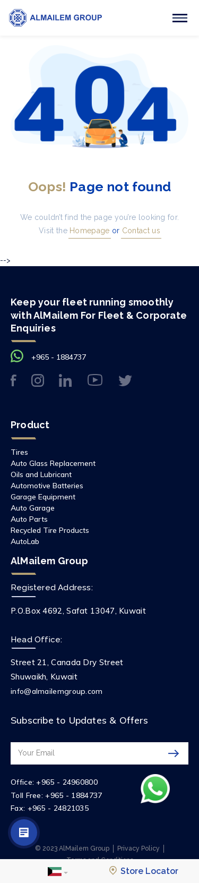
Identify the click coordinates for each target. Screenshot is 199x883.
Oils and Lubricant (41, 474)
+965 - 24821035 (58, 808)
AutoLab (25, 541)
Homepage (88, 230)
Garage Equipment (43, 497)
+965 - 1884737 (58, 357)
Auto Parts (29, 519)
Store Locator (143, 871)
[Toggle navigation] (180, 18)
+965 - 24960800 (67, 782)
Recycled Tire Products (50, 530)
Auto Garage (33, 508)
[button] (57, 871)
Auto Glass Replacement (53, 463)
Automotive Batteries (47, 485)
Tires (19, 452)
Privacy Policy (138, 848)
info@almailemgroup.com (57, 691)
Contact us (140, 230)
